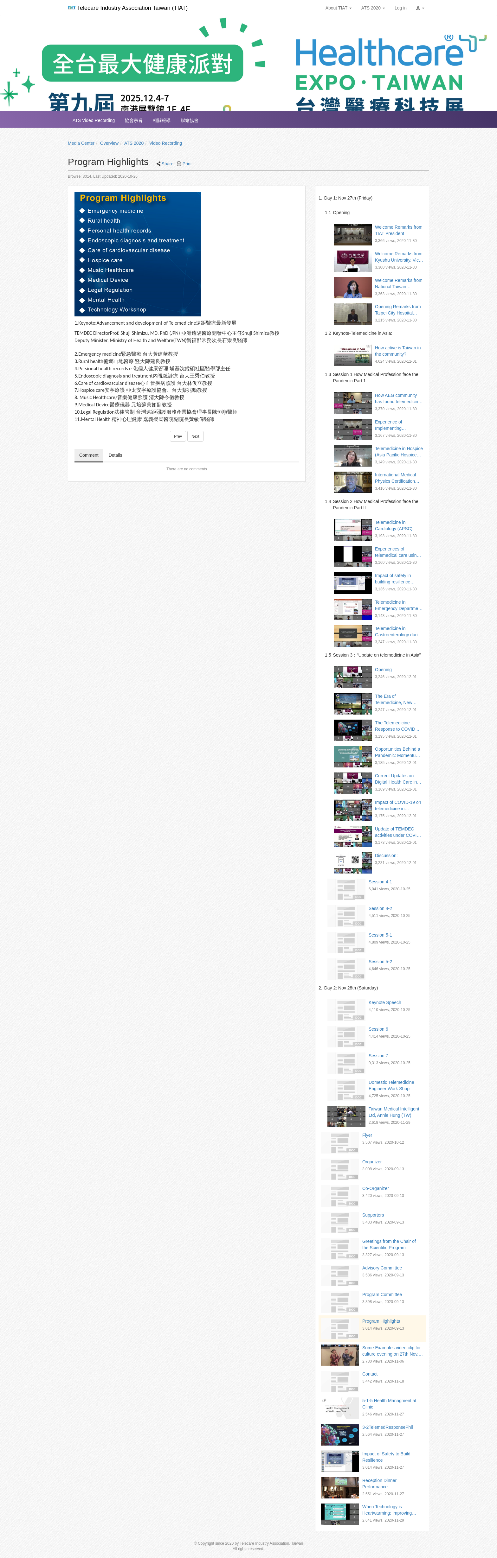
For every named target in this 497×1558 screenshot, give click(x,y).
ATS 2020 (134, 143)
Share (167, 163)
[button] (420, 8)
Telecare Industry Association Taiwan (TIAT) (128, 8)
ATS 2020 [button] (373, 7)
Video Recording (165, 143)
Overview (109, 143)
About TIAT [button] (339, 7)
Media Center (81, 143)
